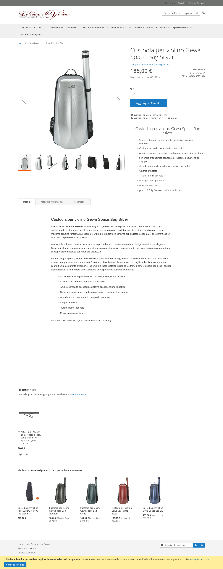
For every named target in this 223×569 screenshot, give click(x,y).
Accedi (181, 3)
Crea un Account (196, 3)
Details (26, 201)
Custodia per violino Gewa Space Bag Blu (153, 509)
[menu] (113, 31)
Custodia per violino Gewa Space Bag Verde (90, 510)
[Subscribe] (199, 545)
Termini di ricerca (27, 548)
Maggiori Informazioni (52, 201)
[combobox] (181, 13)
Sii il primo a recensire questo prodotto (150, 64)
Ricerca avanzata (26, 552)
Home (20, 43)
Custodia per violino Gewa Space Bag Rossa (121, 510)
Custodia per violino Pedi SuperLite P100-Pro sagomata (28, 510)
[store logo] (44, 15)
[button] (24, 100)
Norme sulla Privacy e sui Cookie (34, 544)
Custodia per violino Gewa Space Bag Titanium (59, 510)
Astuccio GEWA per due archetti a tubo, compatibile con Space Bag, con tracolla (31, 437)
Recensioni (79, 201)
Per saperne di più (199, 559)
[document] (112, 562)
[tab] (27, 202)
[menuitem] (25, 27)
